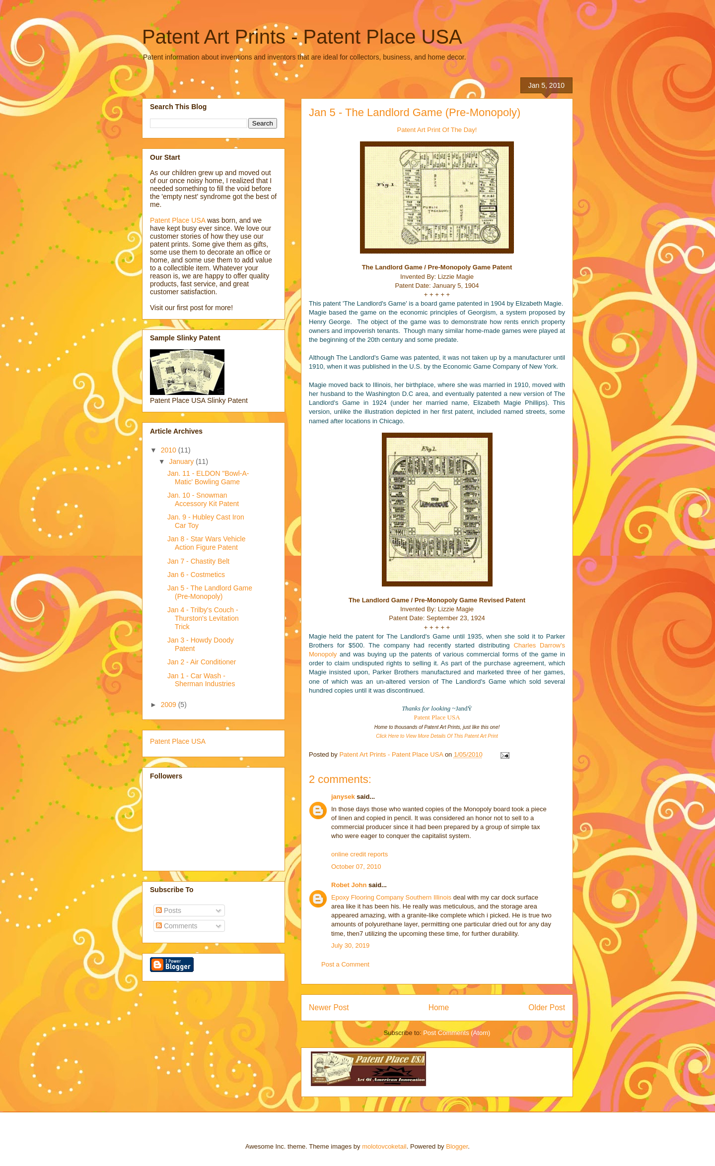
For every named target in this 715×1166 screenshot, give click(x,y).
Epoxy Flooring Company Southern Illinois (391, 897)
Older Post (546, 1007)
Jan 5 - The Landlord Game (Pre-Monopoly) (209, 592)
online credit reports (359, 854)
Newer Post (329, 1007)
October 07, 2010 (356, 866)
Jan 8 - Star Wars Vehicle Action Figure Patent (206, 543)
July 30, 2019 (350, 945)
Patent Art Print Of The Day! (437, 129)
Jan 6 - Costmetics (196, 575)
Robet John (349, 885)
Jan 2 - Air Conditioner (201, 662)
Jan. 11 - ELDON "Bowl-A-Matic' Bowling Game (208, 477)
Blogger (457, 1146)
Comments (177, 926)
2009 (169, 705)
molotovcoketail (384, 1146)
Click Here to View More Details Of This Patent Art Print (437, 736)
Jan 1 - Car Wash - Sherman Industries (201, 680)
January (182, 461)
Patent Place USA (437, 717)
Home (439, 1007)
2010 (169, 450)
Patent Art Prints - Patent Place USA (302, 37)
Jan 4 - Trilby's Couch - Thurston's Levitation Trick (203, 618)
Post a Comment (345, 964)
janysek (343, 796)
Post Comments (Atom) (456, 1032)
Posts (168, 910)
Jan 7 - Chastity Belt (198, 561)
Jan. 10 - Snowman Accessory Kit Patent (203, 499)
